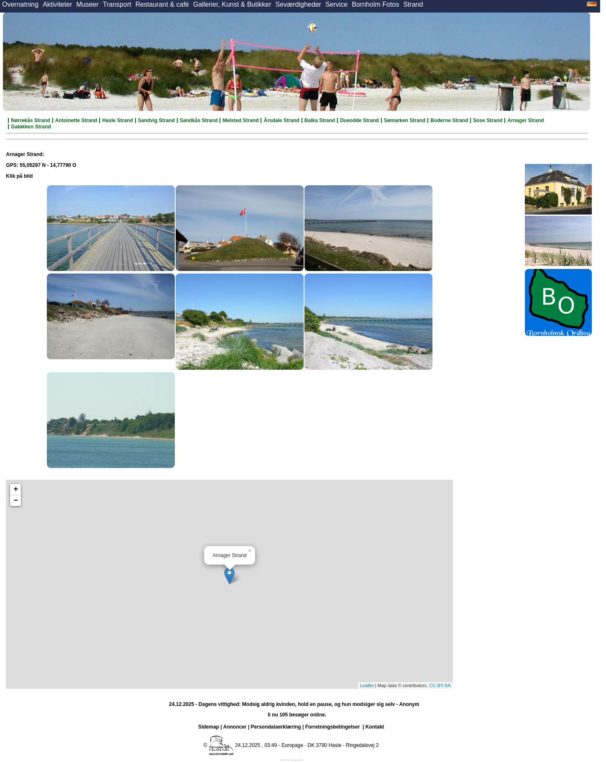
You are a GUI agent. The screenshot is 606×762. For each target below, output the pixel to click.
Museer (87, 4)
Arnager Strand (525, 120)
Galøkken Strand (31, 126)
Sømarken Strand (404, 120)
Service (336, 4)
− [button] (15, 501)
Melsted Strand (240, 120)
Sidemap (208, 727)
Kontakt (375, 727)
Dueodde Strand (359, 120)
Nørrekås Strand (30, 120)
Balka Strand (319, 120)
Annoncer (235, 727)
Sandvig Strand (156, 120)
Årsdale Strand (281, 120)
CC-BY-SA (440, 685)
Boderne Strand (449, 120)
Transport (117, 4)
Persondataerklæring (276, 727)
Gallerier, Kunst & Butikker (232, 4)
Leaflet (367, 685)
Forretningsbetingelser (332, 727)
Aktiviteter (57, 4)
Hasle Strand (117, 120)
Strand (413, 4)
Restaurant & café (162, 4)
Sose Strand (487, 120)
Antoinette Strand (76, 120)
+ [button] (15, 489)
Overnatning (20, 4)
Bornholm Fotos (375, 4)
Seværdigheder (298, 4)
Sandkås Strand (199, 120)
